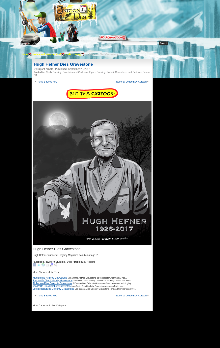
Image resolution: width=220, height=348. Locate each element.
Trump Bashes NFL (47, 81)
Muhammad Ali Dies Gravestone (50, 277)
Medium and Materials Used (46, 54)
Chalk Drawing (73, 54)
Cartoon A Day (85, 13)
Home (23, 44)
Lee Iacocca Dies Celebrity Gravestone (53, 288)
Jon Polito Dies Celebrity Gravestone (52, 286)
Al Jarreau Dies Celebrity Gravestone (52, 283)
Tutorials (67, 44)
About (36, 44)
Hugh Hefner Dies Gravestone (63, 64)
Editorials (50, 44)
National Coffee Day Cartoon (131, 81)
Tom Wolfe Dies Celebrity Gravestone (52, 280)
